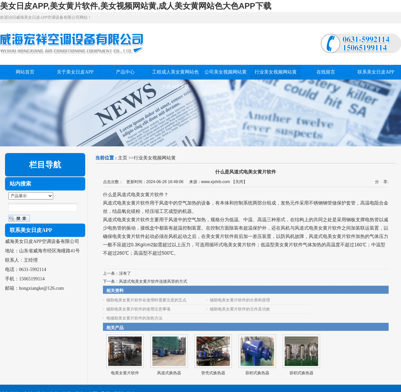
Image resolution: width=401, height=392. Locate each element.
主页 (122, 157)
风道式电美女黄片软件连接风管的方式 (153, 281)
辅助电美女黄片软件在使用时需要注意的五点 (146, 300)
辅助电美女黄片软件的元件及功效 (240, 309)
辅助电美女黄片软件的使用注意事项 (138, 309)
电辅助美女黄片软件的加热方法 (134, 318)
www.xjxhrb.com (215, 181)
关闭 (239, 181)
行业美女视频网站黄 (155, 157)
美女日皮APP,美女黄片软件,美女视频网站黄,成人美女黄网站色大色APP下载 (135, 5)
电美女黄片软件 (125, 373)
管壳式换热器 (213, 373)
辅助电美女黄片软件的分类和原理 (240, 300)
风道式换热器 (169, 373)
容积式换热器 (257, 373)
